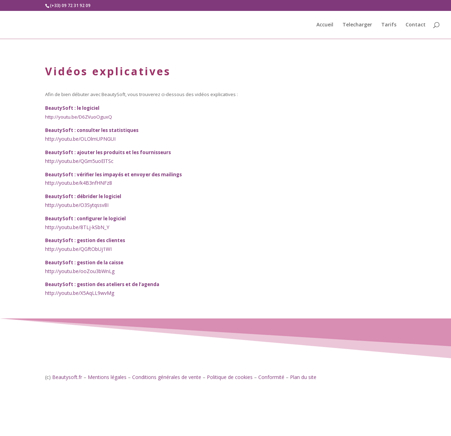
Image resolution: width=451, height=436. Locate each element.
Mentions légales (107, 377)
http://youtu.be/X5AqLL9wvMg (79, 293)
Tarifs (388, 25)
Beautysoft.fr (67, 377)
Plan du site (303, 377)
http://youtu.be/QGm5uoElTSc (79, 161)
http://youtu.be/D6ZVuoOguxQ (78, 117)
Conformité (271, 377)
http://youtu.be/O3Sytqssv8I (77, 205)
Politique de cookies (230, 377)
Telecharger (357, 25)
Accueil (324, 25)
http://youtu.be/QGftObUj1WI (78, 249)
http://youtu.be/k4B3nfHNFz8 (78, 182)
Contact (416, 25)
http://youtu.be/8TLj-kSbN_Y (77, 227)
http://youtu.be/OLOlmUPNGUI (80, 138)
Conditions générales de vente (166, 377)
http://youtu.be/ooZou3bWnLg (80, 271)
